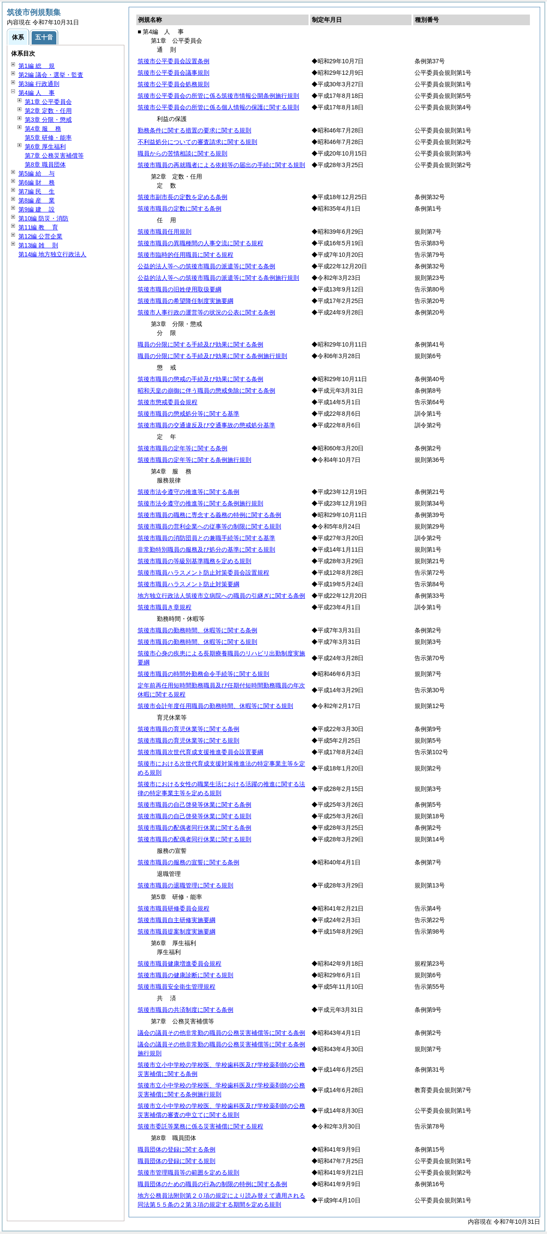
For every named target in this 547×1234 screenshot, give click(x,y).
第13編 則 (38, 245)
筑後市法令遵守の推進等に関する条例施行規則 (200, 503)
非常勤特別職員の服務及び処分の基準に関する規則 (206, 549)
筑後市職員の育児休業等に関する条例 (188, 729)
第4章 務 (43, 128)
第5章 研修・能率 (48, 137)
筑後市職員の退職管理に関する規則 (185, 885)
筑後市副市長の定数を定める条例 (182, 197)
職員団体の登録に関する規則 (176, 1161)
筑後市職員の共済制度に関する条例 (185, 1009)
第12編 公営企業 (40, 236)
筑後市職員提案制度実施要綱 (176, 931)
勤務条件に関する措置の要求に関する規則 (194, 130)
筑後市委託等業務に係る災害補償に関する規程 (200, 1126)
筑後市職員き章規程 (164, 607)
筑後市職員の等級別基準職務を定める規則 (194, 561)
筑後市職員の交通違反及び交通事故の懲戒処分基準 (206, 425)
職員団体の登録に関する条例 (176, 1149)
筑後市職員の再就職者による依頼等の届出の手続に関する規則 (221, 165)
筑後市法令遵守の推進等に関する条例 (188, 491)
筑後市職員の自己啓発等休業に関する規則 (194, 816)
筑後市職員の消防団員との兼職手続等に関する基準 (206, 538)
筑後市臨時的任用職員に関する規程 (185, 254)
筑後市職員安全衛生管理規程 (176, 986)
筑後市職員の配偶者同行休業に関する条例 (194, 827)
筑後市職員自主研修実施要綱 (176, 920)
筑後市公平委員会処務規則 (173, 84)
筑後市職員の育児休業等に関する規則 (188, 740)
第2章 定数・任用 (48, 110)
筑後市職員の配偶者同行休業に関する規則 (194, 839)
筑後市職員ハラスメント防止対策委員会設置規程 (203, 572)
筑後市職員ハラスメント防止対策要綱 (188, 584)
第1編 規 (36, 65)
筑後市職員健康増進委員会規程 (179, 963)
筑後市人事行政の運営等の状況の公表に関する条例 (206, 312)
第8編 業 (36, 200)
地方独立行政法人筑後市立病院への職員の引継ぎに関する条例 (221, 595)
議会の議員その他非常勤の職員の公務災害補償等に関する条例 (221, 1032)
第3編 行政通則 (38, 83)
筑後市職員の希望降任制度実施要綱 (185, 300)
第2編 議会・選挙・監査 (50, 74)
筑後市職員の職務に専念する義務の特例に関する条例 (209, 514)
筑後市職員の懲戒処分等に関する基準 (188, 413)
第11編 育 (38, 227)
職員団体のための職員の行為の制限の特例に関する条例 (212, 1184)
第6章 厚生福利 (45, 146)
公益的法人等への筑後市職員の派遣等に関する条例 (206, 266)
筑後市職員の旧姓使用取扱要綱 (179, 289)
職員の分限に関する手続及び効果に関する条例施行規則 (212, 356)
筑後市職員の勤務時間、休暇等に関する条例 (197, 630)
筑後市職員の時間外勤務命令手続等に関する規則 (203, 673)
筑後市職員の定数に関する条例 (179, 208)
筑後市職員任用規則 (164, 231)
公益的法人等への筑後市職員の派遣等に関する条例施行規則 (218, 277)
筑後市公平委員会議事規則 (173, 72)
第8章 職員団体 (45, 164)
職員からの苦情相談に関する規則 (182, 153)
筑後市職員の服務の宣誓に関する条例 (188, 862)
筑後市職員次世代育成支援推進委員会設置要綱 (200, 752)
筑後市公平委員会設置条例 (173, 61)
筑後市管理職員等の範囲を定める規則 (188, 1172)
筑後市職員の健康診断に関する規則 (185, 975)
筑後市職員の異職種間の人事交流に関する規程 (200, 243)
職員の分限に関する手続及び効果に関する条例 (200, 344)
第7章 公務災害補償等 (54, 155)
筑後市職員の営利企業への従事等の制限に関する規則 (209, 526)
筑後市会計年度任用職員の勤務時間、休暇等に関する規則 (215, 705)
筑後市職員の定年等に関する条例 (182, 448)
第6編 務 (36, 182)
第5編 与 (36, 173)
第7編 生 (36, 191)
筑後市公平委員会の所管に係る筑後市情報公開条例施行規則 (218, 95)
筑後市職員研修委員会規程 (173, 908)
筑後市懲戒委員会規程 (167, 402)
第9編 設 (36, 209)
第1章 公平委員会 (48, 101)
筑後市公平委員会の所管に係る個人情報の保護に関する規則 (218, 107)
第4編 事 (36, 92)
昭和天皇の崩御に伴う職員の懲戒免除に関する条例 (206, 390)
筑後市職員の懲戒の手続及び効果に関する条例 (200, 379)
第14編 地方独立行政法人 (52, 254)
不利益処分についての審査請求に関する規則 (197, 141)
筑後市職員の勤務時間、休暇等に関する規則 (197, 641)
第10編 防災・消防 (43, 218)
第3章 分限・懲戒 (48, 119)
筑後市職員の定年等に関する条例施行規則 (194, 459)
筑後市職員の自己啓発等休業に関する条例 (194, 804)
